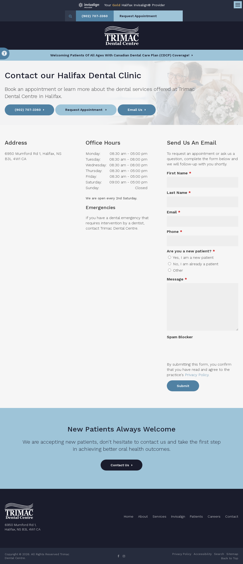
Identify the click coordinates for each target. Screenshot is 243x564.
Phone (174, 231)
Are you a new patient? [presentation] (191, 251)
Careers (214, 516)
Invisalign (178, 516)
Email (173, 212)
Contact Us (120, 465)
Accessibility (203, 554)
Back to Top (229, 558)
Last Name (179, 192)
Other (175, 270)
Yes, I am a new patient (191, 257)
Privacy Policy (197, 375)
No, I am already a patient (193, 264)
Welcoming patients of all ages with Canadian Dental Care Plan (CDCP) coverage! (119, 55)
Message (177, 279)
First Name (179, 173)
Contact (231, 516)
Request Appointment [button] (148, 16)
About (143, 516)
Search (219, 554)
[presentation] (194, 348)
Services (159, 516)
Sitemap (232, 554)
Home (128, 516)
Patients (196, 516)
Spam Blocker (180, 337)
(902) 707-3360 (104, 16)
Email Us (135, 110)
